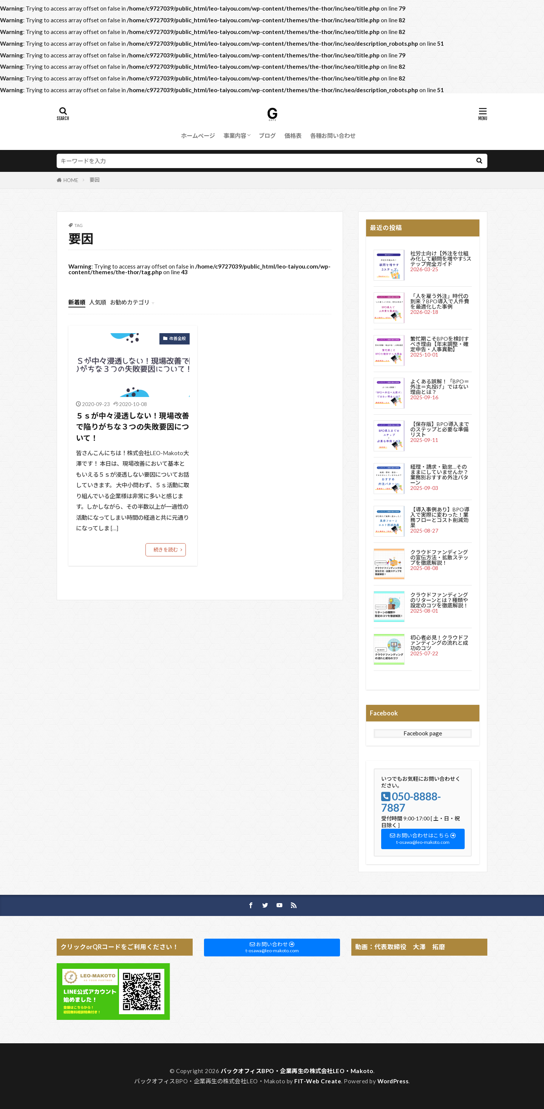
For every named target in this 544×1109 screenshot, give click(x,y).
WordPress (393, 1081)
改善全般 (177, 338)
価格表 (292, 135)
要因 (94, 180)
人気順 (97, 302)
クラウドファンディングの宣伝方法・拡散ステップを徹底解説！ (439, 557)
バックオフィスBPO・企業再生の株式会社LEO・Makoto (297, 1070)
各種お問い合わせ (332, 135)
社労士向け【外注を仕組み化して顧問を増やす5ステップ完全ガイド (440, 258)
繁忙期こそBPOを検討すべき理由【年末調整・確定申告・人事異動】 (439, 343)
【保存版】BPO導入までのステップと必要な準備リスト (439, 429)
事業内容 (235, 135)
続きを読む (165, 550)
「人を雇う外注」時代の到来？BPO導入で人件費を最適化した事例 (439, 301)
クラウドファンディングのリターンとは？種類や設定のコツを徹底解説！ (439, 600)
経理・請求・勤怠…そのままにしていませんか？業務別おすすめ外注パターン (439, 474)
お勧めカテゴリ (130, 302)
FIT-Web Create (317, 1081)
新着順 (76, 302)
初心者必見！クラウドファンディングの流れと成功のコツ (439, 642)
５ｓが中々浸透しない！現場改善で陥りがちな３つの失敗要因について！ (132, 426)
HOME (70, 180)
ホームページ (198, 135)
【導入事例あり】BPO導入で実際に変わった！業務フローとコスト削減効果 (439, 517)
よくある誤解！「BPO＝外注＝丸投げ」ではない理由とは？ (439, 386)
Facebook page (422, 733)
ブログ (267, 135)
